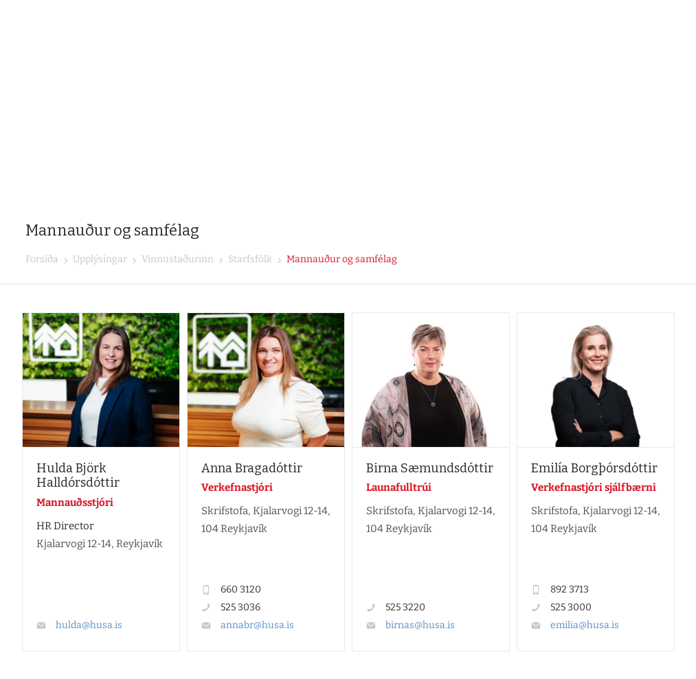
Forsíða (41, 259)
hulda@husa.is (89, 625)
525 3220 (405, 607)
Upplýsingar (99, 259)
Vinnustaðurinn (176, 259)
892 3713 (569, 589)
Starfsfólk (249, 259)
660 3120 (241, 589)
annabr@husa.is (257, 625)
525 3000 (571, 607)
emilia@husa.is (584, 625)
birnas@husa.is (420, 625)
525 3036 (240, 607)
